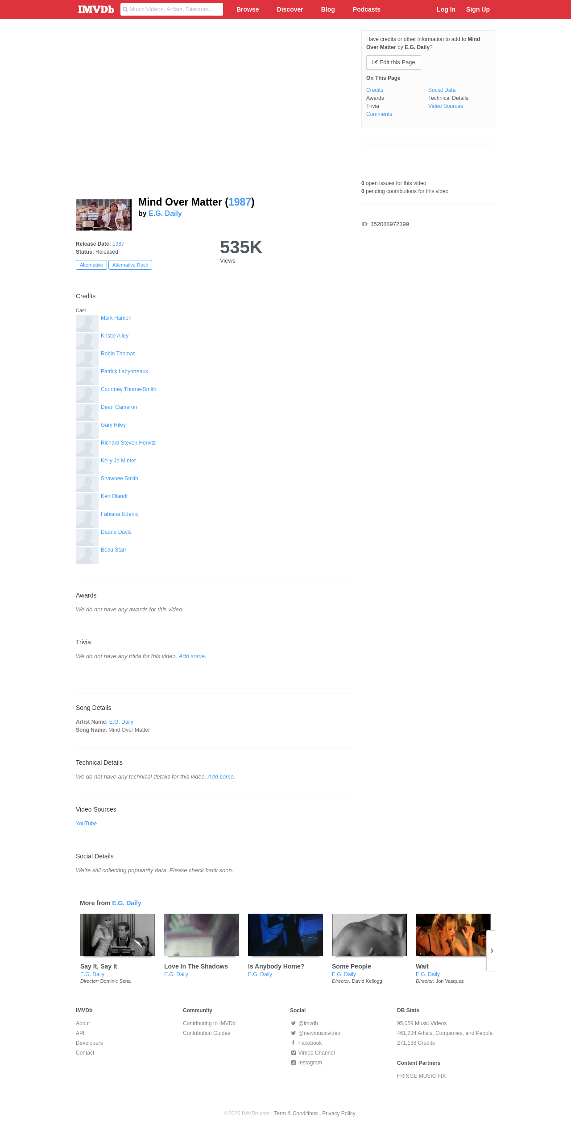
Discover (290, 9)
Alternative (91, 265)
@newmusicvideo (315, 1033)
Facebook (306, 1043)
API (80, 1033)
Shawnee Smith (119, 478)
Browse (247, 9)
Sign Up (478, 9)
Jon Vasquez (450, 981)
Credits (374, 90)
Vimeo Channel (312, 1053)
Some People (351, 966)
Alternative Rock (130, 265)
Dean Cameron (119, 407)
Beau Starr (113, 550)
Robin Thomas (118, 353)
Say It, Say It (98, 966)
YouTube (86, 823)
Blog (328, 9)
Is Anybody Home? (276, 966)
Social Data (441, 90)
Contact (85, 1053)
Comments (379, 114)
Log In (446, 9)
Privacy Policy (339, 1113)
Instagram (306, 1062)
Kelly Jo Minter (118, 461)
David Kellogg (367, 981)
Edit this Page (393, 62)
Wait (422, 966)
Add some (192, 656)
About (83, 1023)
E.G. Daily (165, 213)
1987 (239, 202)
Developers (89, 1043)
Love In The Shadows (196, 966)
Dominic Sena (115, 981)
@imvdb (304, 1023)
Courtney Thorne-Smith (129, 389)
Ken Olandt (114, 496)
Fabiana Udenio (120, 514)
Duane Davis (116, 532)
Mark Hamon (116, 318)
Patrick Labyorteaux (124, 371)
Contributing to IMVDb (209, 1023)
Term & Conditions (296, 1113)
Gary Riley (113, 425)
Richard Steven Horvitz (128, 443)
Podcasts (367, 9)
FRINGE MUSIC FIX (421, 1076)
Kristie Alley (114, 336)
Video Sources (445, 106)
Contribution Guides (206, 1033)
